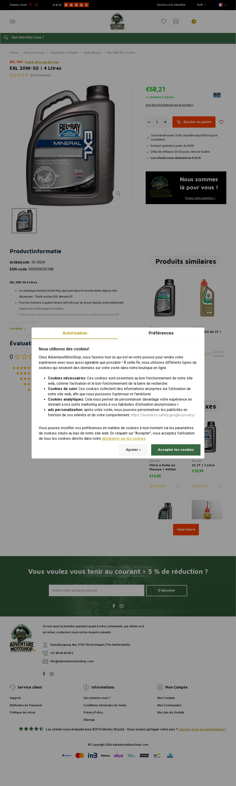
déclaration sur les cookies (123, 438)
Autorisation (75, 333)
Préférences (161, 333)
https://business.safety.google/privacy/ (163, 415)
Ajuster (130, 450)
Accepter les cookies (175, 450)
